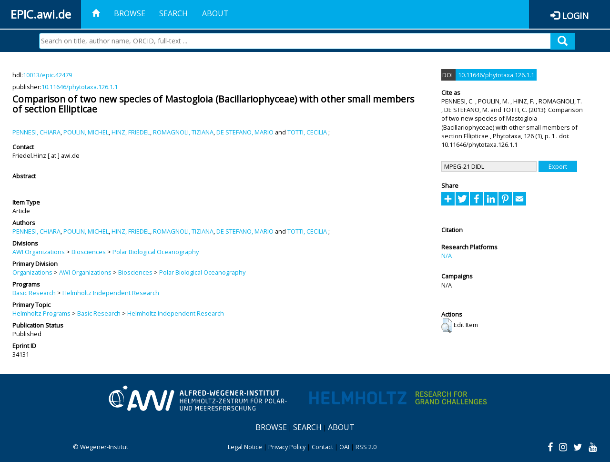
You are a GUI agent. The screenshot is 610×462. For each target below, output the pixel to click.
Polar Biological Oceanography (155, 251)
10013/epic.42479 (47, 75)
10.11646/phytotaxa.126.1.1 (79, 86)
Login (575, 15)
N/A (446, 255)
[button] (446, 325)
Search (173, 13)
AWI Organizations (38, 251)
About (215, 13)
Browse (129, 13)
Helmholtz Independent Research (110, 292)
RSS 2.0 (366, 446)
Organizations (32, 272)
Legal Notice (245, 446)
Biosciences (88, 251)
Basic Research (34, 292)
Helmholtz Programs (41, 313)
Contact (322, 446)
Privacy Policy (286, 446)
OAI (344, 446)
